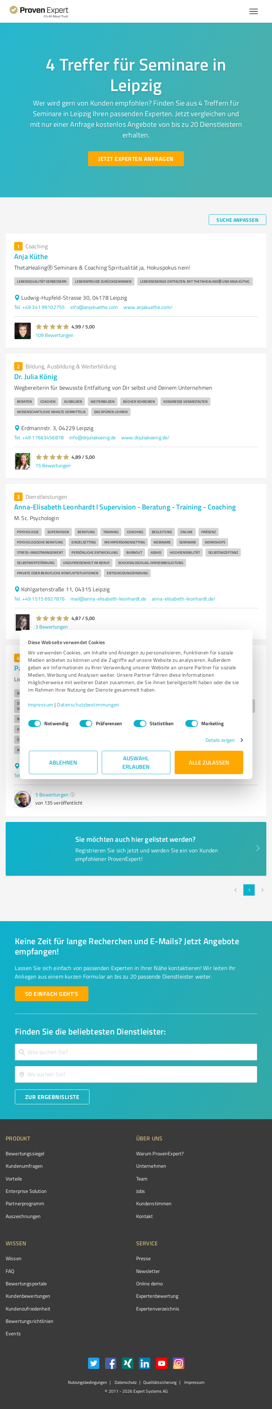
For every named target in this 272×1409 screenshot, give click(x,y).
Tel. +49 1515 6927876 (39, 598)
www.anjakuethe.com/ (148, 307)
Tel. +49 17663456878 (39, 437)
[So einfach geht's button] (51, 993)
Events (13, 1333)
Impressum (41, 704)
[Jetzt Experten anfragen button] (136, 158)
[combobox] (136, 1052)
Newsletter (148, 1271)
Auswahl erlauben (136, 762)
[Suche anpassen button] (237, 219)
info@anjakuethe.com (94, 307)
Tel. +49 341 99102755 (39, 307)
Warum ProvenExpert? (160, 1153)
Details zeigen (219, 740)
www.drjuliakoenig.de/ (145, 437)
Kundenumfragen (24, 1165)
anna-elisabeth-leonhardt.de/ (183, 598)
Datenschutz (125, 1382)
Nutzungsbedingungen (87, 1382)
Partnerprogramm (25, 1203)
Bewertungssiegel (25, 1153)
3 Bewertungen (51, 626)
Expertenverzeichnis (158, 1308)
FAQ (10, 1271)
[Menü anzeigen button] (254, 11)
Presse (143, 1258)
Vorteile (14, 1178)
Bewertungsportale (26, 1283)
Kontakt (144, 1216)
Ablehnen (63, 762)
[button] (52, 326)
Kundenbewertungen (28, 1295)
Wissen (14, 1258)
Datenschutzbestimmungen (89, 704)
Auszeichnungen (23, 1216)
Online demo (149, 1283)
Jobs (140, 1191)
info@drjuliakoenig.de (92, 437)
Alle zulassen (209, 762)
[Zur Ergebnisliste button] (52, 1096)
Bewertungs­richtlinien (29, 1321)
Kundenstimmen (154, 1203)
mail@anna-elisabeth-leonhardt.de (108, 598)
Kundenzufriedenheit (28, 1308)
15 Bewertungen (53, 465)
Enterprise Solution (26, 1191)
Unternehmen (151, 1165)
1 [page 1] (249, 890)
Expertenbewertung (157, 1295)
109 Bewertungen (54, 335)
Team (142, 1178)
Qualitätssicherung (159, 1382)
